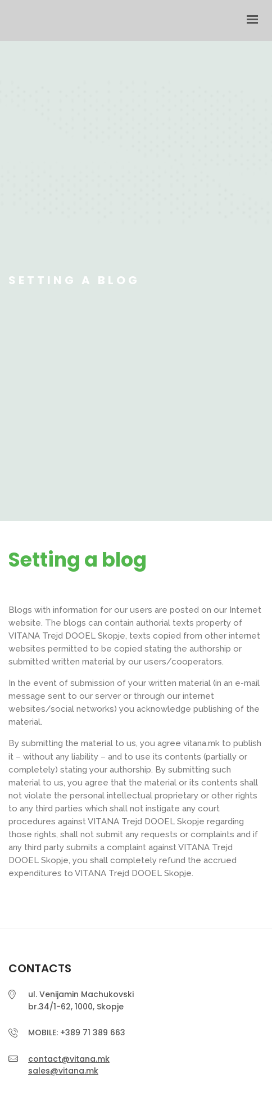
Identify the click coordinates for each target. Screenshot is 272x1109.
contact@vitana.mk (69, 1059)
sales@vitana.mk (63, 1070)
